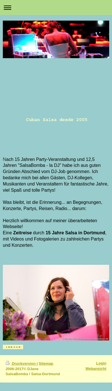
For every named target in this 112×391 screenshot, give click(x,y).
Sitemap (46, 363)
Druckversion (21, 363)
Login (101, 363)
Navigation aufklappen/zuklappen (56, 7)
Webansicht (95, 368)
